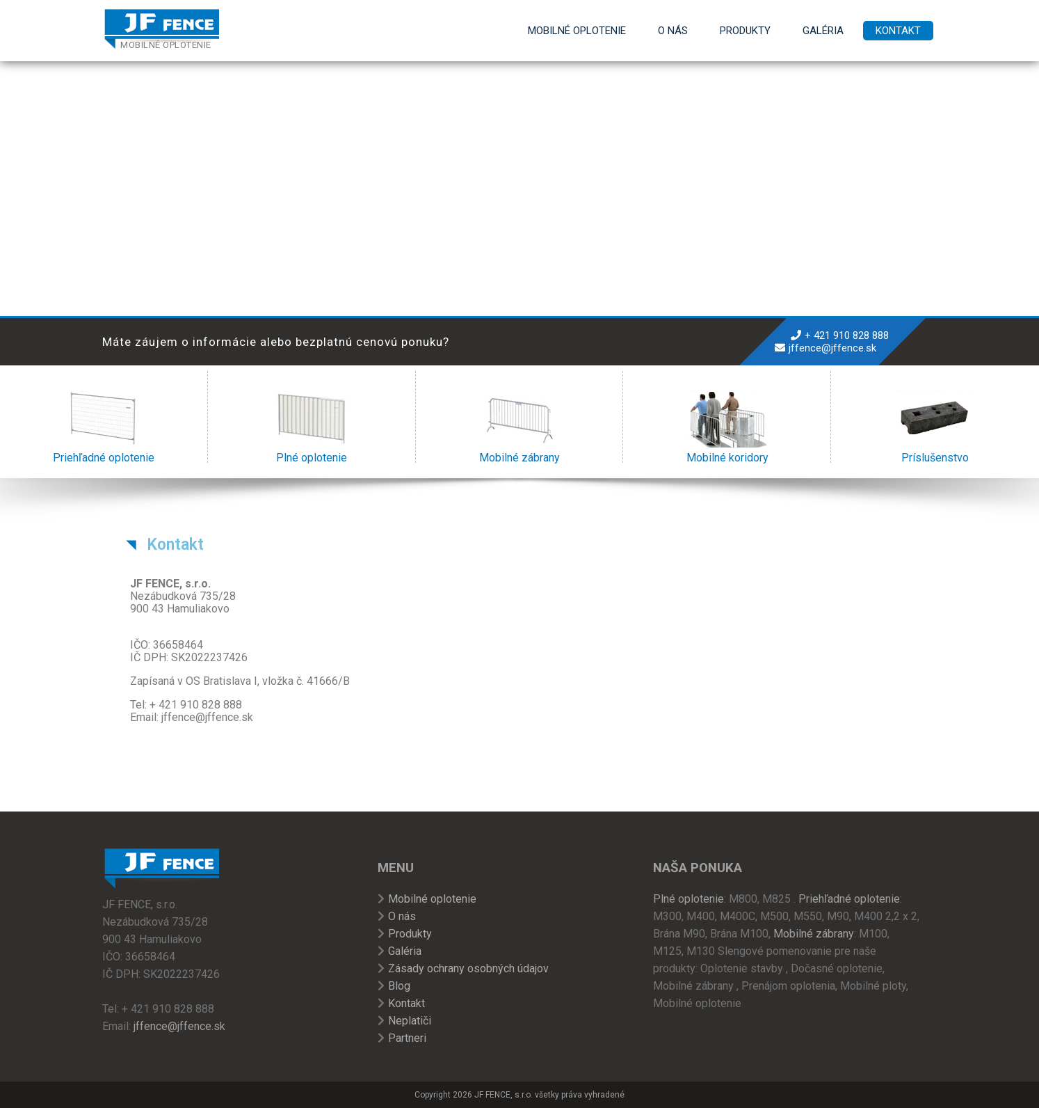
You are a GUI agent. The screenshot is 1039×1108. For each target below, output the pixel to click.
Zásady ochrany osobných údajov (468, 968)
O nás (673, 30)
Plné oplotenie (312, 427)
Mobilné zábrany (519, 427)
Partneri (407, 1038)
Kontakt (898, 30)
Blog (399, 985)
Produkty (745, 30)
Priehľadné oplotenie (103, 427)
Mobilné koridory (727, 427)
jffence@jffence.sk (832, 348)
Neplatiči (409, 1020)
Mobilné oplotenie (577, 30)
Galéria (823, 30)
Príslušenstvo (935, 427)
